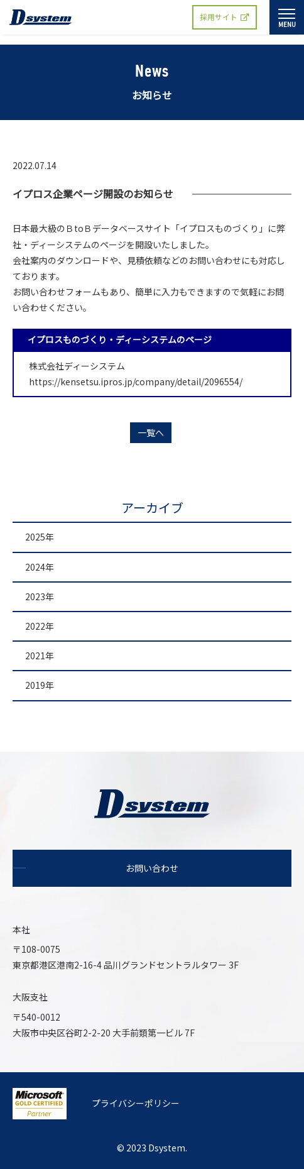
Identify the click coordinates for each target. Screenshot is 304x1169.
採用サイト (224, 16)
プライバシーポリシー (136, 1103)
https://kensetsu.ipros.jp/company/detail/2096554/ (131, 381)
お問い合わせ (152, 868)
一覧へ (151, 432)
